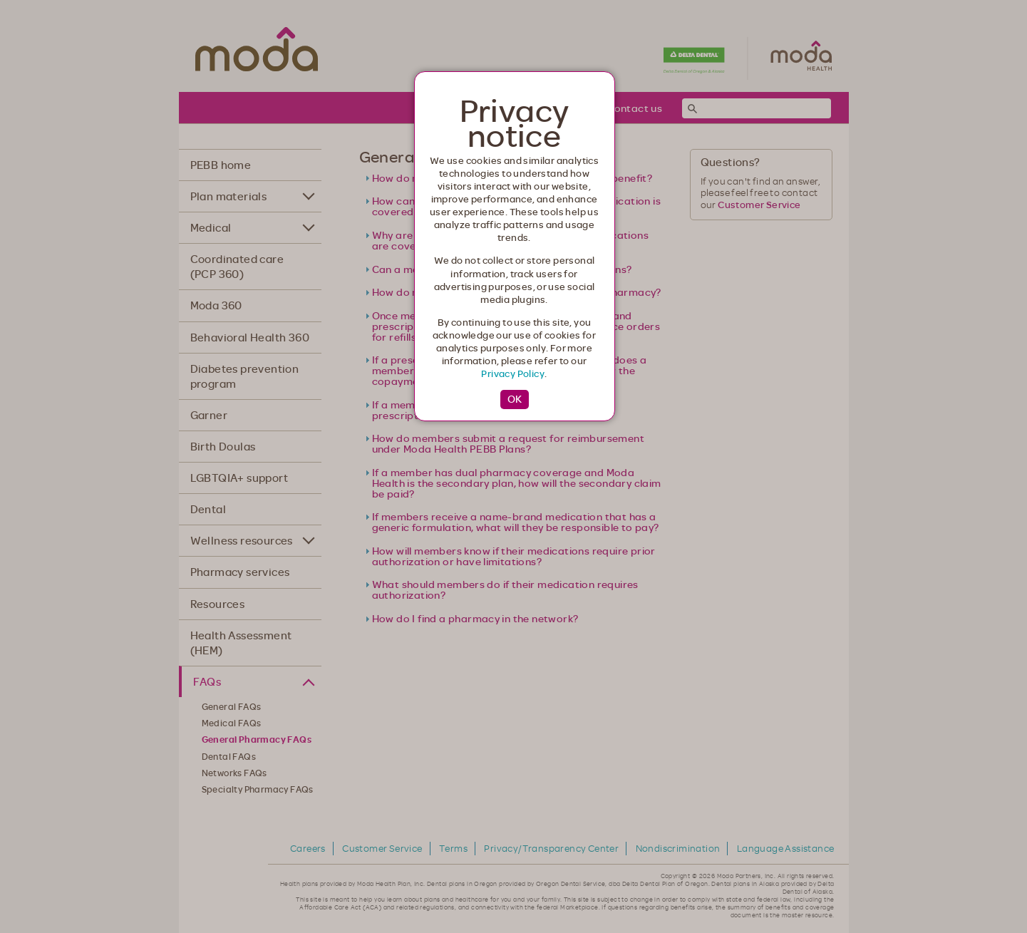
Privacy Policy (513, 373)
